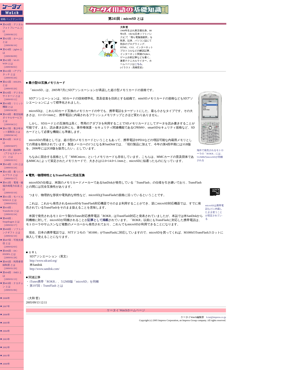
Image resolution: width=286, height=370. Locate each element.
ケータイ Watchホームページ (126, 310)
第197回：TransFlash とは (46, 285)
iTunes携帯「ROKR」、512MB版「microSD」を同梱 (64, 281)
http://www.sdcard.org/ (43, 260)
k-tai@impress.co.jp (216, 317)
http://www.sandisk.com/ (45, 268)
